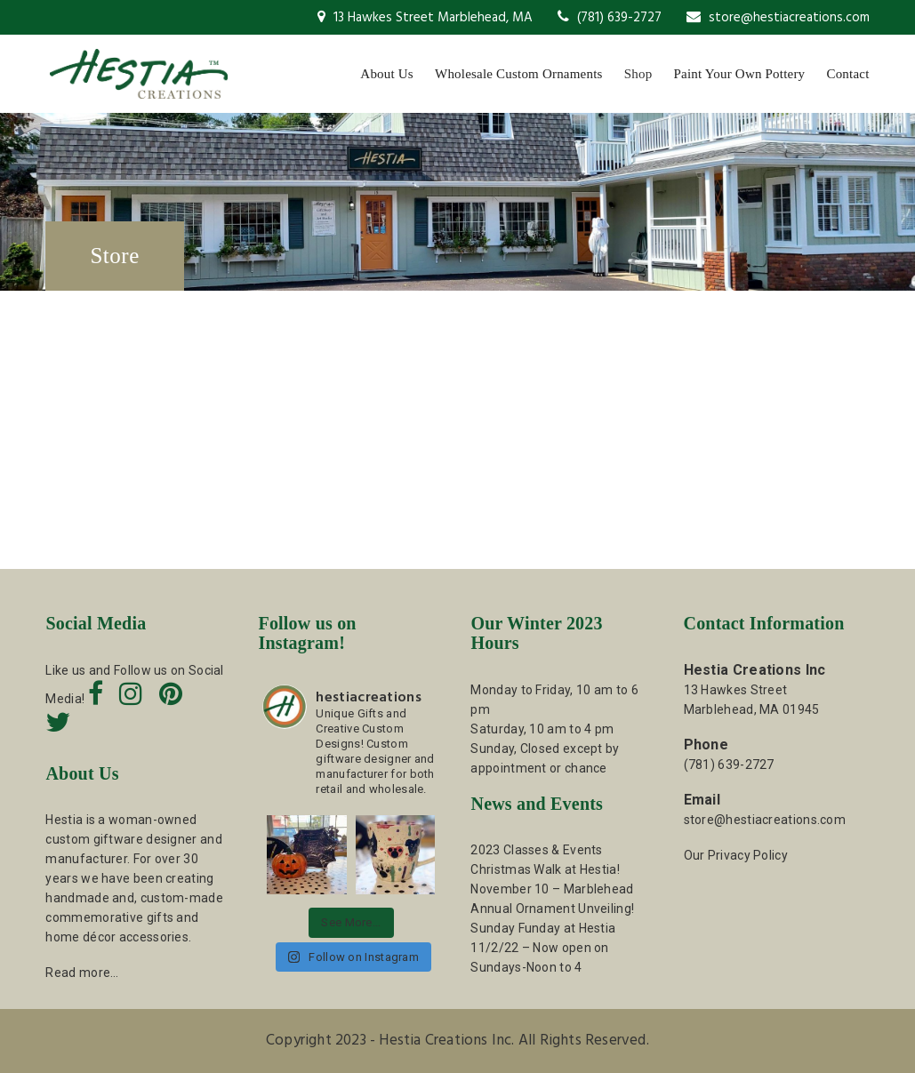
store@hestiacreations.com (778, 17)
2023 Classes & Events (536, 850)
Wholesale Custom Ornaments (519, 74)
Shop (638, 74)
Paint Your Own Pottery (740, 74)
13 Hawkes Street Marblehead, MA (425, 17)
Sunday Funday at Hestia (542, 928)
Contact (847, 74)
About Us (386, 74)
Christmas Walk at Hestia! (545, 869)
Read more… (81, 972)
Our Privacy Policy (736, 855)
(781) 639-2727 (610, 17)
